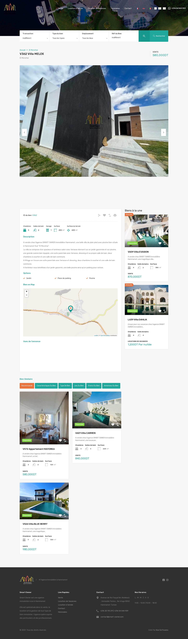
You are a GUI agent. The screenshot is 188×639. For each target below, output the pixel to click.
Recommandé (26, 386)
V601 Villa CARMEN (85, 433)
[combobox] (34, 39)
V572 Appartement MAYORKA (39, 449)
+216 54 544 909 (178, 8)
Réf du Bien (117, 34)
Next (163, 132)
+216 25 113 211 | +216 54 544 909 (114, 611)
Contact (128, 8)
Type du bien (57, 34)
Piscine (92, 278)
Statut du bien (94, 386)
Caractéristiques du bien (46, 386)
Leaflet (96, 335)
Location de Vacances (97, 8)
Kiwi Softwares (162, 630)
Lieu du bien (79, 386)
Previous (24, 132)
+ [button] (26, 291)
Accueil (22, 50)
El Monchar (33, 50)
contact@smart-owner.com (112, 617)
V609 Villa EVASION (138, 251)
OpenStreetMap (105, 335)
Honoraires (115, 8)
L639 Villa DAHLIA (137, 319)
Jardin (28, 278)
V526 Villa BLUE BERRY (35, 524)
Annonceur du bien (111, 386)
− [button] (26, 295)
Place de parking (64, 278)
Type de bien (65, 386)
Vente (60, 8)
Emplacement (88, 34)
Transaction (28, 34)
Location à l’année (75, 8)
